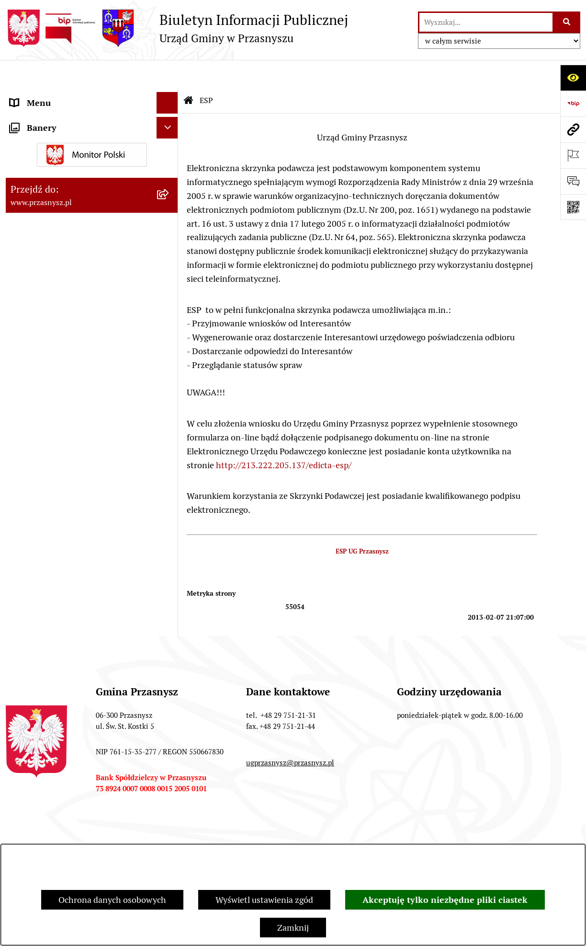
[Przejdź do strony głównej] (177, 28)
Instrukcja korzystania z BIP (473, 834)
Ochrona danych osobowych (112, 899)
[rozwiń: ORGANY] (169, 96)
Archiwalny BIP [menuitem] (39, 203)
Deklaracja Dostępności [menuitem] (54, 225)
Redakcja (376, 834)
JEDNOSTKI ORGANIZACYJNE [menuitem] (67, 181)
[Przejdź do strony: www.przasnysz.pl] (573, 129)
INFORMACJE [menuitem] (36, 138)
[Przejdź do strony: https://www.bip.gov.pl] (573, 103)
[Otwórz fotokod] (573, 207)
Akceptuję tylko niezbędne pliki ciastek (445, 899)
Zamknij (293, 927)
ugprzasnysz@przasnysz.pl (290, 733)
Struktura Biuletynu (292, 834)
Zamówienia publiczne (185, 834)
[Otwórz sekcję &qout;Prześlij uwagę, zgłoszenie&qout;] (573, 181)
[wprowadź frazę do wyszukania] (486, 22)
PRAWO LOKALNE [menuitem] (44, 117)
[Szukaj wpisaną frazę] (567, 22)
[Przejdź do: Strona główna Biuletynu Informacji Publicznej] (188, 72)
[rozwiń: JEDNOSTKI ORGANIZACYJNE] (169, 182)
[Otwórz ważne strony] (573, 155)
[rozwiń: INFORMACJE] (169, 139)
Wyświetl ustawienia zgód (264, 899)
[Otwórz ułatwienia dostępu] (573, 78)
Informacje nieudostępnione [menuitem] (64, 160)
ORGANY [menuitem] (27, 95)
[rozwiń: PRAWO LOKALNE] (169, 117)
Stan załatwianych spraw (71, 834)
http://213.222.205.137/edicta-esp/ (282, 436)
